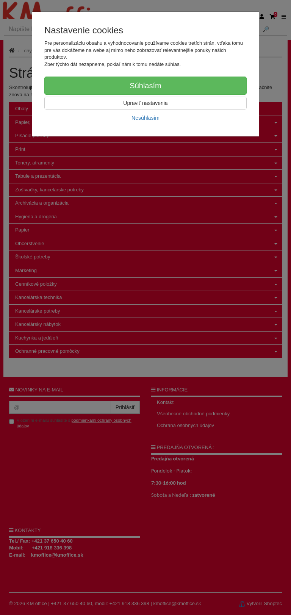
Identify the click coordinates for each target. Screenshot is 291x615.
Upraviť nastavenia (145, 103)
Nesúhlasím (145, 118)
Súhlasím (145, 85)
